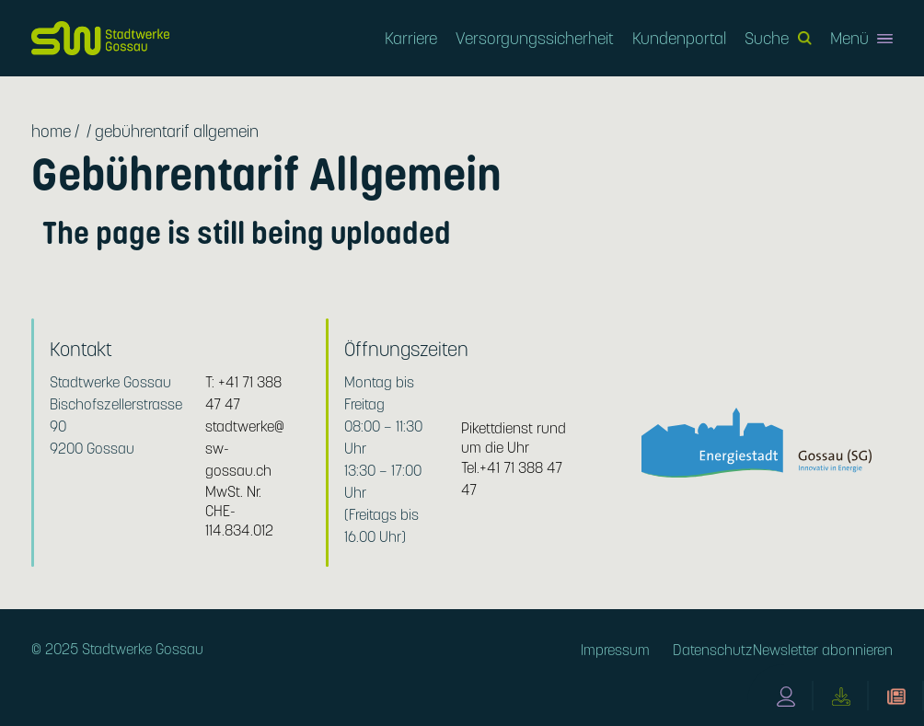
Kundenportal (679, 38)
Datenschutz (713, 650)
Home (51, 131)
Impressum (615, 650)
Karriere (411, 38)
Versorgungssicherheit (535, 38)
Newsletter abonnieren (823, 650)
